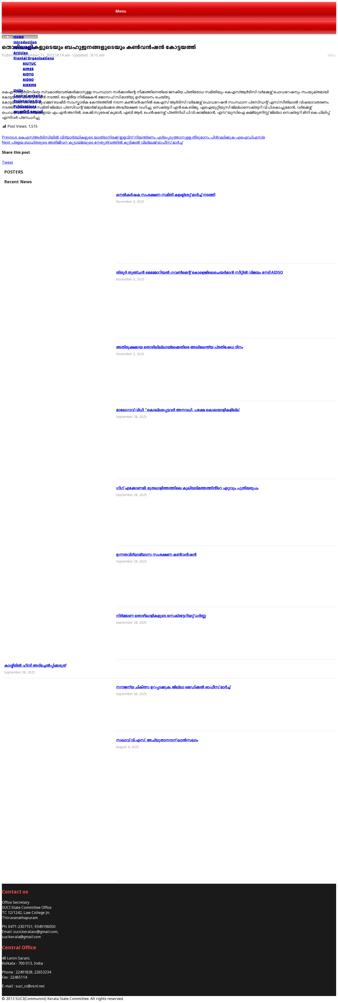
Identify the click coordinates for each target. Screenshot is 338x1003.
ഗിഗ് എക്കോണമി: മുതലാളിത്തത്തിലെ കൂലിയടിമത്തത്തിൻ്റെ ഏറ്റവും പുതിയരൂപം (187, 487)
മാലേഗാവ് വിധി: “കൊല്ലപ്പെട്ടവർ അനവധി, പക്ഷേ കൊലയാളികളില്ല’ (178, 409)
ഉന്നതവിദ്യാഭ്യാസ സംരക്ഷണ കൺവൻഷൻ (156, 554)
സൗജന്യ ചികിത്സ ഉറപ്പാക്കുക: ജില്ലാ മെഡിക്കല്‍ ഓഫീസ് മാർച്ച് (173, 687)
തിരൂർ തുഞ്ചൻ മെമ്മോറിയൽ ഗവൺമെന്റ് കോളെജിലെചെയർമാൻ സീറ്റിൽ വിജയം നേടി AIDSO (199, 272)
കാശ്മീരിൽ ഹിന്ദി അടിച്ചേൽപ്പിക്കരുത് (35, 665)
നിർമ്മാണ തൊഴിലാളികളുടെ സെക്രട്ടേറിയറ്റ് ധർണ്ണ (161, 615)
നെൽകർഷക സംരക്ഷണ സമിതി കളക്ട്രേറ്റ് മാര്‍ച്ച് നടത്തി (165, 194)
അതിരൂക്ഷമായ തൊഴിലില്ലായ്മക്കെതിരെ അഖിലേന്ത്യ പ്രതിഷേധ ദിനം (179, 347)
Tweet (7, 162)
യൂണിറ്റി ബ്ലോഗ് (28, 111)
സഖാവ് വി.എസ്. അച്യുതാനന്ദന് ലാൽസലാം (157, 740)
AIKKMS (29, 84)
